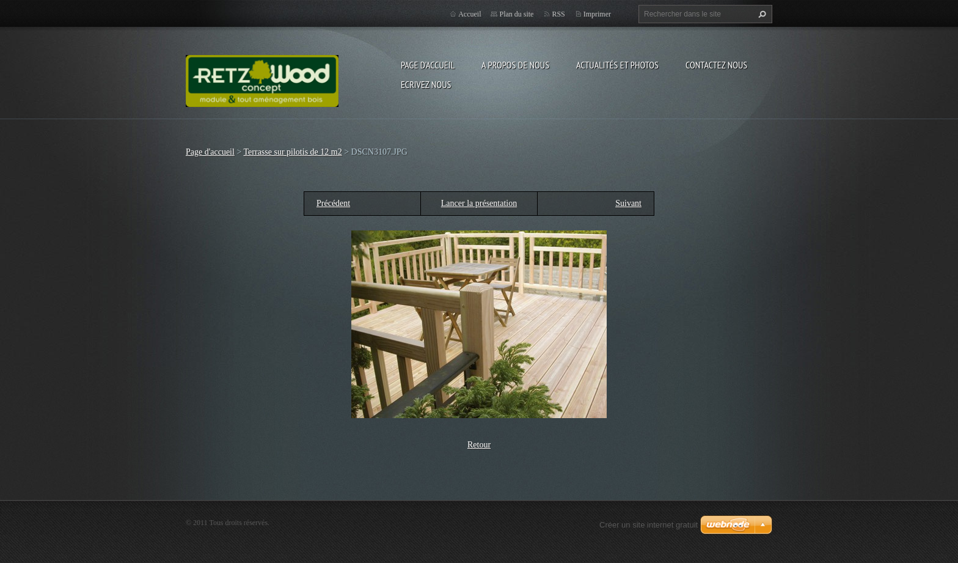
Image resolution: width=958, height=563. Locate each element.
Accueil (469, 14)
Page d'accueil (428, 65)
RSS (558, 14)
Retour (479, 444)
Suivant (628, 203)
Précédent (333, 203)
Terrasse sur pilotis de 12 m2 (293, 151)
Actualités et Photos (617, 65)
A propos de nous (515, 65)
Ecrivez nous (426, 84)
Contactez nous (716, 65)
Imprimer (597, 14)
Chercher (760, 14)
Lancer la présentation (479, 203)
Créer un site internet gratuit (648, 524)
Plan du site (516, 14)
